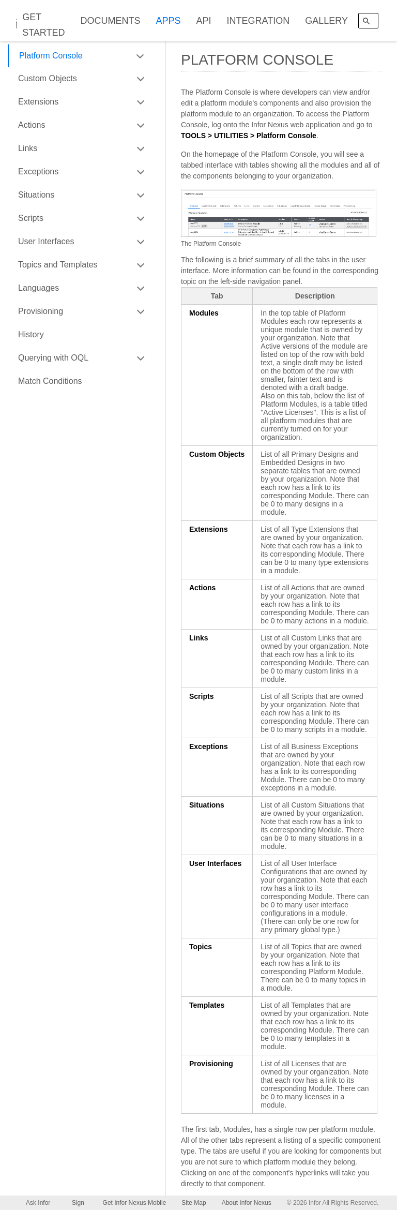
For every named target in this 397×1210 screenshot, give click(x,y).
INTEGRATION (258, 21)
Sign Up (78, 1204)
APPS (168, 21)
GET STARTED (43, 25)
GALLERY (326, 21)
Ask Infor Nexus (38, 1204)
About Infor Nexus (246, 1202)
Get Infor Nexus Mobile (134, 1202)
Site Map (193, 1202)
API (203, 21)
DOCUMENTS (111, 21)
